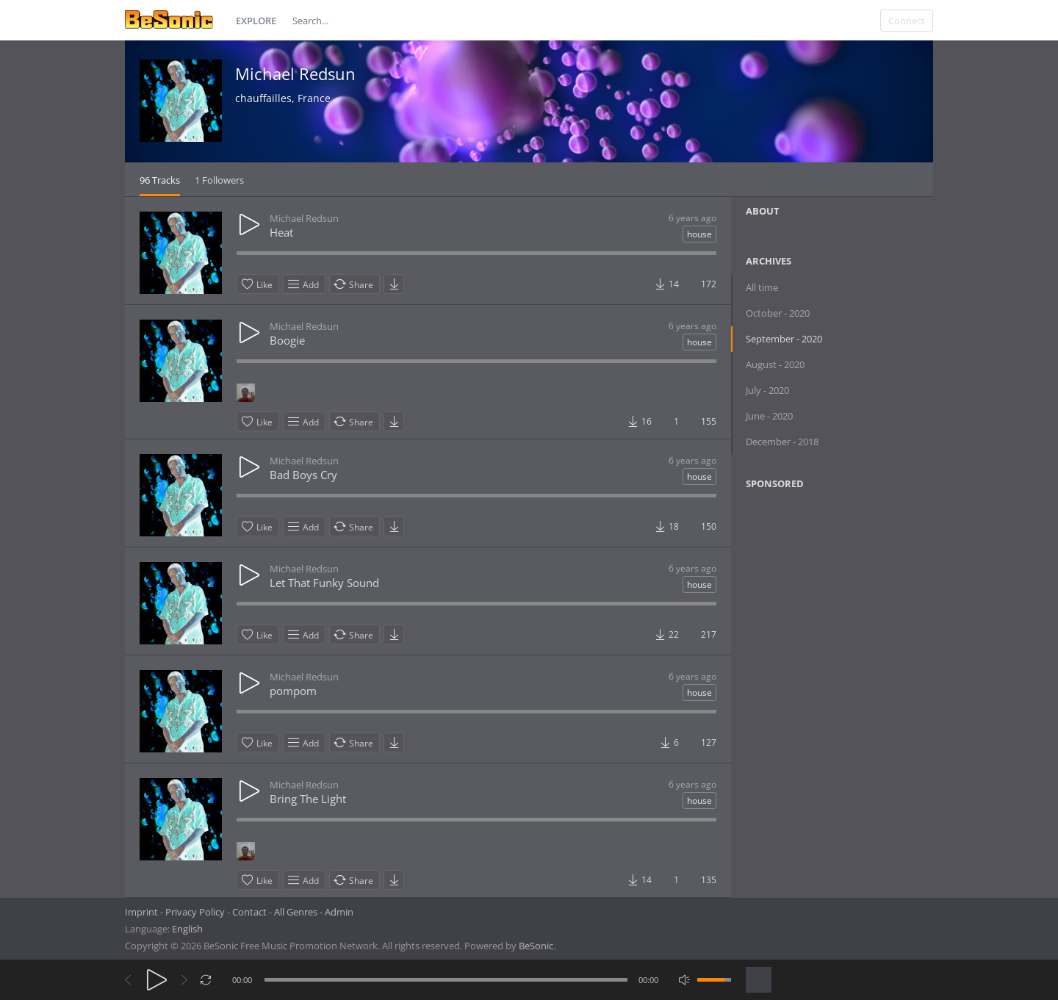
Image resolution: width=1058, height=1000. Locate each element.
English (187, 928)
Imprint (141, 911)
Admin (339, 911)
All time (762, 287)
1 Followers (219, 180)
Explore (256, 20)
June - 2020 (769, 415)
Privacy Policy (195, 911)
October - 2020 (778, 313)
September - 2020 (784, 338)
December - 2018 (782, 441)
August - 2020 (775, 364)
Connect (906, 20)
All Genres (295, 911)
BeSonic (536, 945)
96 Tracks (160, 180)
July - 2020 (767, 390)
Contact (249, 911)
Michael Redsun (295, 73)
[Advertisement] (817, 620)
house (699, 234)
